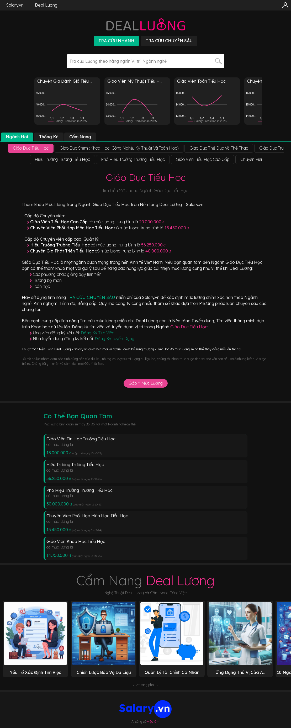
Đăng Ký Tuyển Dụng (114, 338)
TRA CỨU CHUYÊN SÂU (91, 297)
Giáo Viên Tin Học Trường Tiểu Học (80, 438)
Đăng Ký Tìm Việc (97, 332)
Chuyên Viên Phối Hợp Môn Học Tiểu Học (87, 515)
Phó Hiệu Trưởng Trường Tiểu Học (79, 490)
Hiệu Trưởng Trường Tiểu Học (75, 464)
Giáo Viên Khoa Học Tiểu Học (75, 541)
